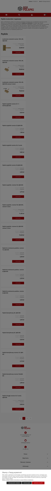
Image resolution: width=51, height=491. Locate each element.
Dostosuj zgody (27, 482)
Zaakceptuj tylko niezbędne (14, 482)
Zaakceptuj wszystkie (38, 482)
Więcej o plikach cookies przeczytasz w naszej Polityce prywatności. (17, 480)
